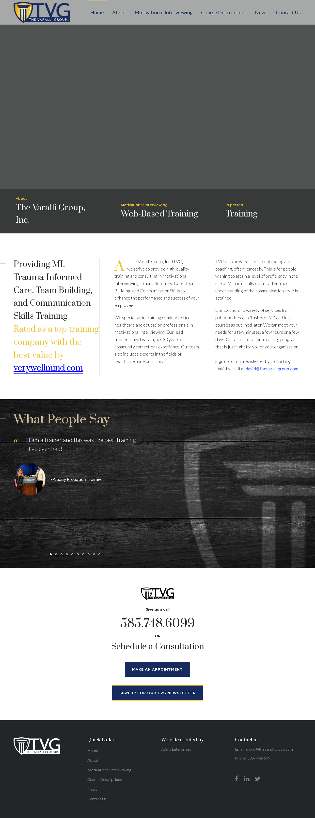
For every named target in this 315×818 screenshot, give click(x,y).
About (92, 760)
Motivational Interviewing (109, 769)
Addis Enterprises (176, 749)
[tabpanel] (75, 468)
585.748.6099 (157, 623)
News (92, 789)
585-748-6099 (259, 758)
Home (92, 750)
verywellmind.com (48, 368)
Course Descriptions (104, 779)
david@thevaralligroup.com (272, 368)
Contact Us (97, 798)
